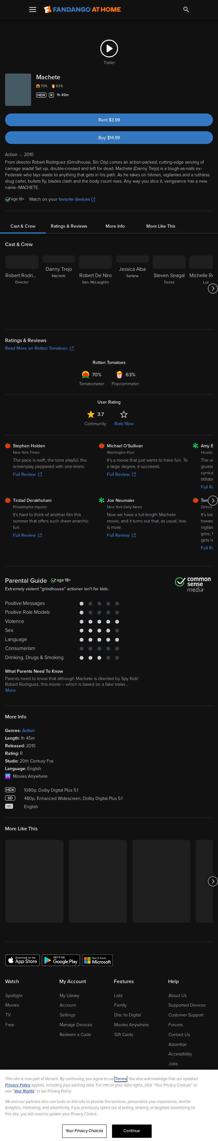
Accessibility (180, 1054)
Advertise (177, 1044)
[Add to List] (209, 95)
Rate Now (124, 423)
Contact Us (179, 1034)
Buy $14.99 (109, 137)
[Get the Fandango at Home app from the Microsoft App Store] (97, 960)
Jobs (173, 1063)
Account (68, 1005)
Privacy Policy (17, 1085)
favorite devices (77, 199)
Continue (131, 1130)
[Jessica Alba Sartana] (132, 288)
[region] (109, 1105)
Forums (175, 1025)
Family (120, 1005)
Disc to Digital (127, 1015)
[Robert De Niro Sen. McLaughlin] (95, 288)
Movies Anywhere (131, 1025)
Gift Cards (123, 1034)
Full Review (27, 474)
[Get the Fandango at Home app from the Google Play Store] (61, 960)
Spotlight (14, 995)
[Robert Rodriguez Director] (22, 288)
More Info (115, 226)
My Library (69, 995)
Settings (67, 1015)
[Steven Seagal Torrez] (169, 288)
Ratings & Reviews (69, 226)
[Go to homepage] (82, 9)
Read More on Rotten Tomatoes (39, 348)
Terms (121, 1078)
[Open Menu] (32, 9)
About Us (177, 995)
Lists (118, 995)
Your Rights (24, 1091)
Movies (12, 1005)
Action (28, 730)
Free (9, 1025)
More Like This (160, 226)
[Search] (186, 9)
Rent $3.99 (109, 120)
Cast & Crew (22, 226)
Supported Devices (187, 1005)
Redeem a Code (75, 1034)
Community (95, 423)
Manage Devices (76, 1025)
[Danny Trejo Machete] (59, 288)
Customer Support (185, 1015)
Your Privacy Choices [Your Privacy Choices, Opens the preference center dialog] (84, 1130)
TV (8, 1015)
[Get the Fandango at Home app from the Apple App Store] (22, 960)
